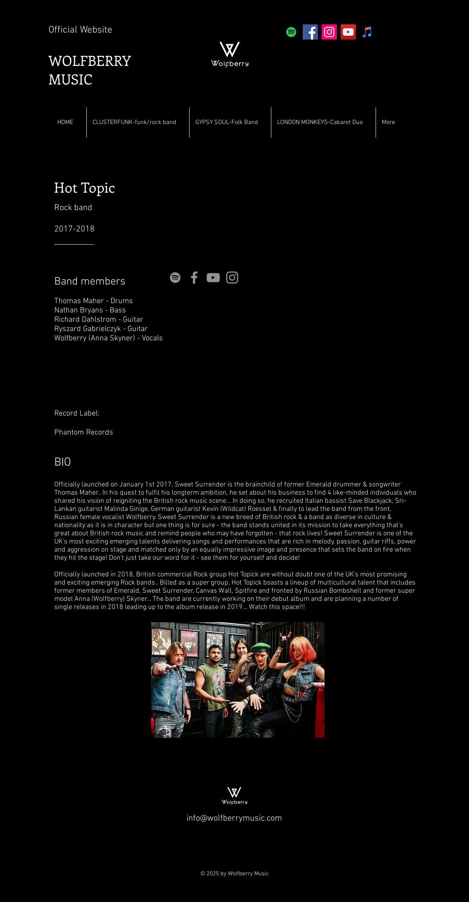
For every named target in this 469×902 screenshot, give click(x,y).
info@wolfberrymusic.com (234, 818)
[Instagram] (329, 32)
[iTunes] (367, 32)
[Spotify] (291, 32)
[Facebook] (310, 32)
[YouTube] (348, 32)
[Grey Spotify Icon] (175, 277)
